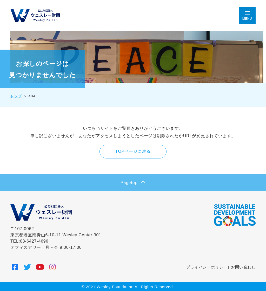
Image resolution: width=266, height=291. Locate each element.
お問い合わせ (243, 267)
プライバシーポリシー (206, 267)
